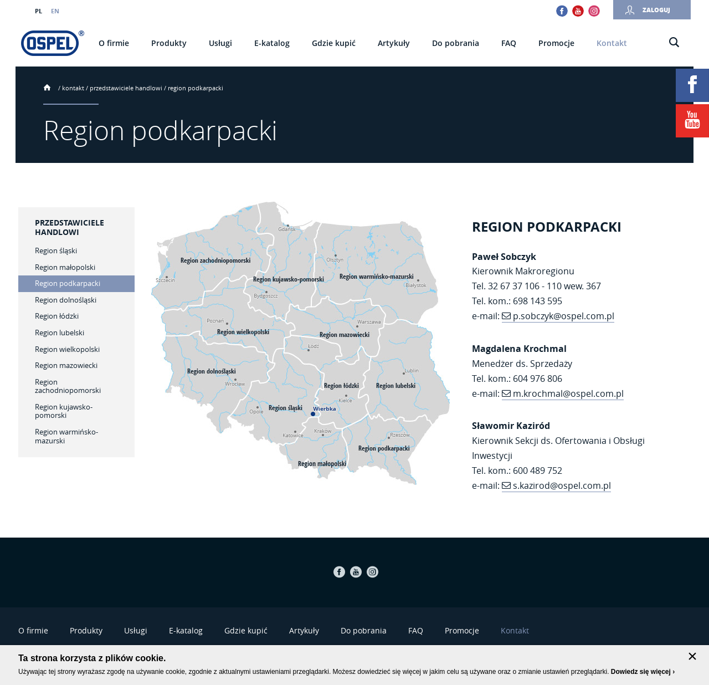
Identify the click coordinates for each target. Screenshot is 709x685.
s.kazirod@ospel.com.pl (562, 485)
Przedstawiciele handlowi (126, 88)
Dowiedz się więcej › (643, 672)
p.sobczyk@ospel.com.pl (563, 316)
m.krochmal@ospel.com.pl (568, 393)
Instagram (594, 11)
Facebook (562, 11)
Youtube (578, 11)
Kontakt (73, 88)
